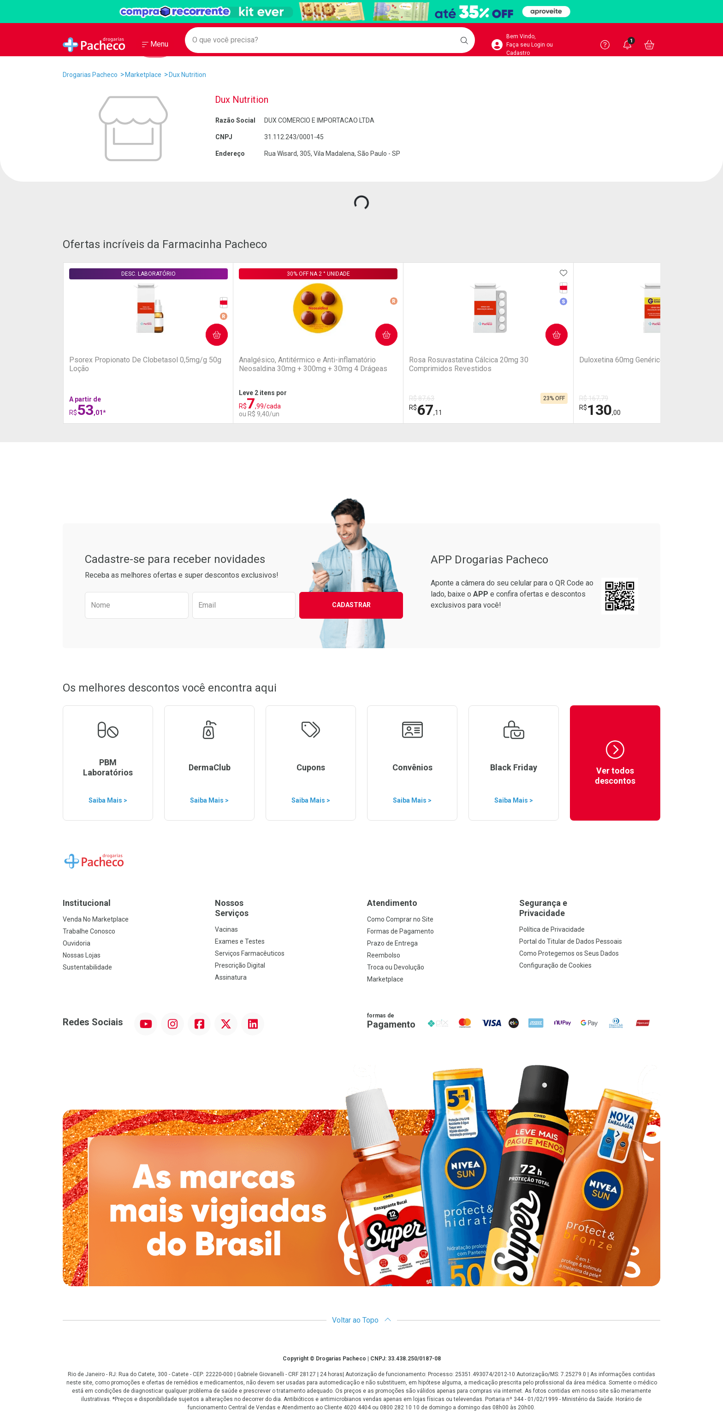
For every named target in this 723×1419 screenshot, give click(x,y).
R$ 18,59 (579, 398)
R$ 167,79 (382, 398)
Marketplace (143, 74)
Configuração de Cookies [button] (555, 965)
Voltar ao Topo (361, 1320)
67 (284, 409)
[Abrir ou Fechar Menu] (155, 46)
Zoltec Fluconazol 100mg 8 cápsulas (511, 364)
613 (487, 409)
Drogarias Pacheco (90, 74)
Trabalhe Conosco (89, 931)
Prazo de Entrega (392, 943)
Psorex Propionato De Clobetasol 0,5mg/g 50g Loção (108, 368)
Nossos (285, 908)
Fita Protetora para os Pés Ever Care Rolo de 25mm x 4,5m (609, 368)
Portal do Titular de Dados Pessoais (570, 941)
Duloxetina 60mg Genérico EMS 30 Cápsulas (409, 364)
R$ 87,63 (280, 398)
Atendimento (392, 903)
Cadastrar (351, 605)
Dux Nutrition (187, 74)
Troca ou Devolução (395, 967)
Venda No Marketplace (96, 919)
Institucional (87, 903)
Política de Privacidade (552, 929)
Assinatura (231, 977)
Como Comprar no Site (400, 919)
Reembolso (383, 955)
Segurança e (589, 908)
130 (388, 409)
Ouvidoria (76, 943)
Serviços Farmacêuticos (249, 953)
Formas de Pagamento (400, 931)
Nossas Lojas (82, 955)
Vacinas (226, 929)
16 (582, 409)
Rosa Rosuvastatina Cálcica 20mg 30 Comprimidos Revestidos (309, 368)
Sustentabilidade (87, 967)
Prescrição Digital (240, 965)
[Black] (361, 11)
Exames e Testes (240, 941)
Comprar (142, 329)
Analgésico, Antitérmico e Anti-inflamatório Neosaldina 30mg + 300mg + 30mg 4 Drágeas (212, 368)
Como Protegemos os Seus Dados (569, 953)
